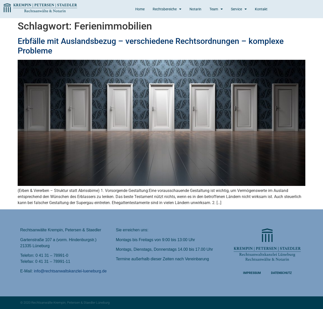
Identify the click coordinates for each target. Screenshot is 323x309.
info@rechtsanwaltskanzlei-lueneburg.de (70, 271)
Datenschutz (281, 273)
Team (216, 9)
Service (239, 9)
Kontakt (261, 9)
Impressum (252, 273)
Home (140, 9)
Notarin (195, 9)
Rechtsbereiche (167, 9)
